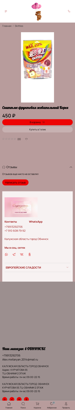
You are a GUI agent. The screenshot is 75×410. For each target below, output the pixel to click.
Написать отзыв (15, 182)
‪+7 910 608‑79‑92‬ (15, 230)
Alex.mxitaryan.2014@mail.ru (20, 359)
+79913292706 (14, 226)
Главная (6, 26)
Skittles (19, 26)
